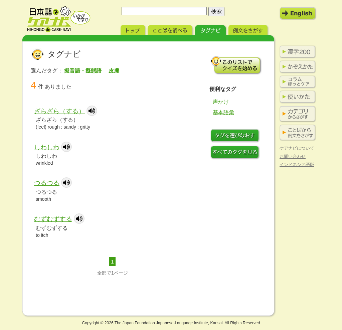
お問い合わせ (293, 156)
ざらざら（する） (59, 111)
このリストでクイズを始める (236, 65)
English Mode (298, 13)
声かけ (221, 102)
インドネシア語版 (297, 164)
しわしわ (46, 147)
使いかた (296, 97)
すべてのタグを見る (236, 153)
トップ (133, 29)
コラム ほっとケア (296, 82)
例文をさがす (249, 29)
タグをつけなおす (236, 136)
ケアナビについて (297, 148)
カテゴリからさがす (296, 114)
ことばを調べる (170, 29)
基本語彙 (223, 112)
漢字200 (296, 51)
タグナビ (211, 29)
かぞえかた (296, 66)
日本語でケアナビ (59, 19)
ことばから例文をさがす (296, 133)
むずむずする (53, 218)
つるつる (46, 182)
